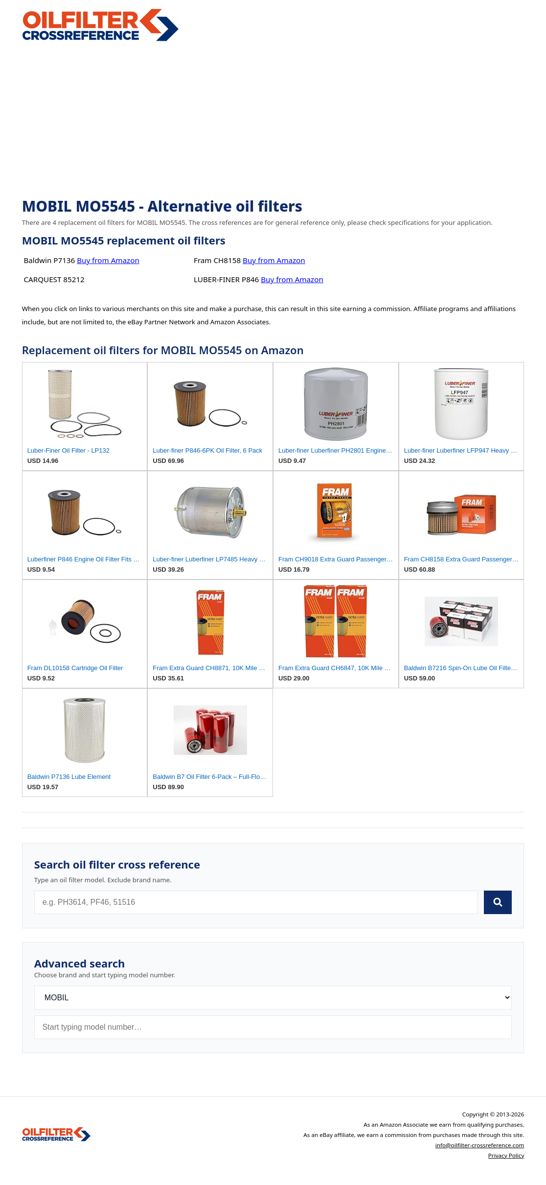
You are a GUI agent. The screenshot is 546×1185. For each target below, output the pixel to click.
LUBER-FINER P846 (226, 279)
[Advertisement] (273, 120)
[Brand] (273, 998)
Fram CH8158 (217, 260)
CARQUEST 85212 (53, 279)
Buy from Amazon (108, 260)
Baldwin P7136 (49, 260)
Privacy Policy (506, 1155)
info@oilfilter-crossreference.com (479, 1145)
